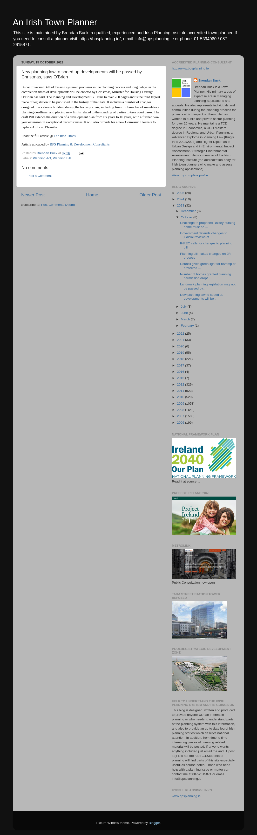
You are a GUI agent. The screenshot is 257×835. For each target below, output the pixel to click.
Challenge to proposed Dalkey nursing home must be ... (207, 224)
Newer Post (33, 194)
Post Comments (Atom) (58, 205)
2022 (181, 333)
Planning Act (42, 158)
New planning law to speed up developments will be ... (201, 296)
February (188, 325)
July (184, 306)
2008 (181, 410)
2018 (181, 359)
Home (92, 194)
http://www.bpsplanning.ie (190, 68)
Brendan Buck (209, 80)
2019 (181, 352)
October (187, 217)
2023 (181, 205)
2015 (181, 378)
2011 (181, 391)
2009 (181, 403)
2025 (181, 193)
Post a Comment (39, 176)
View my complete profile (190, 175)
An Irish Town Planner (55, 22)
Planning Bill (62, 158)
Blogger (154, 823)
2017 (181, 365)
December (189, 211)
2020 (181, 346)
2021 (181, 340)
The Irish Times (64, 136)
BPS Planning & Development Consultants (80, 144)
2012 (181, 384)
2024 (181, 199)
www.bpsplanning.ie (186, 796)
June (185, 313)
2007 (181, 416)
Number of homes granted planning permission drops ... (205, 276)
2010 (181, 397)
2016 (181, 371)
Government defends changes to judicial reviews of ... (203, 235)
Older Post (150, 194)
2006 (181, 422)
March (186, 319)
